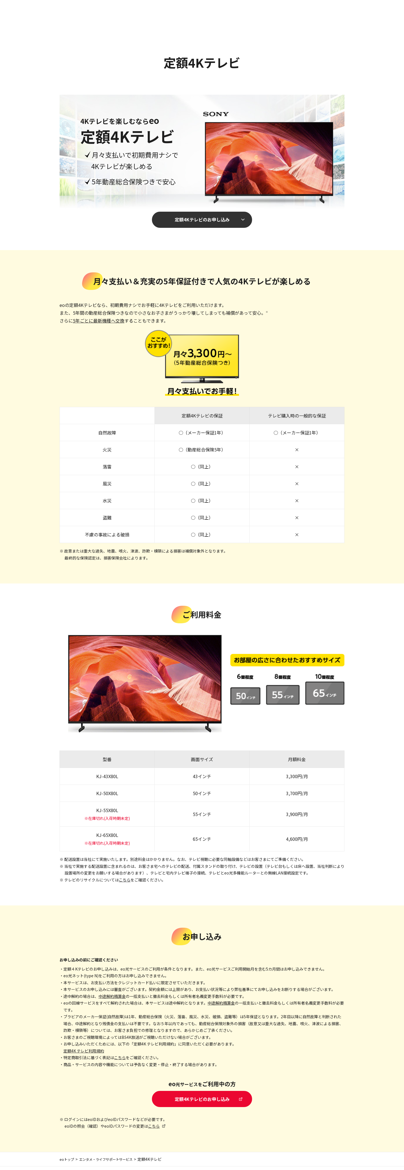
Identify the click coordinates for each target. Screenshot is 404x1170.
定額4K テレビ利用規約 (83, 1052)
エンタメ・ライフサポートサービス (112, 1163)
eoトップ (68, 1163)
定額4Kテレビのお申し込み (202, 220)
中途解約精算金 (112, 998)
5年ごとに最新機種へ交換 (98, 322)
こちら (124, 881)
